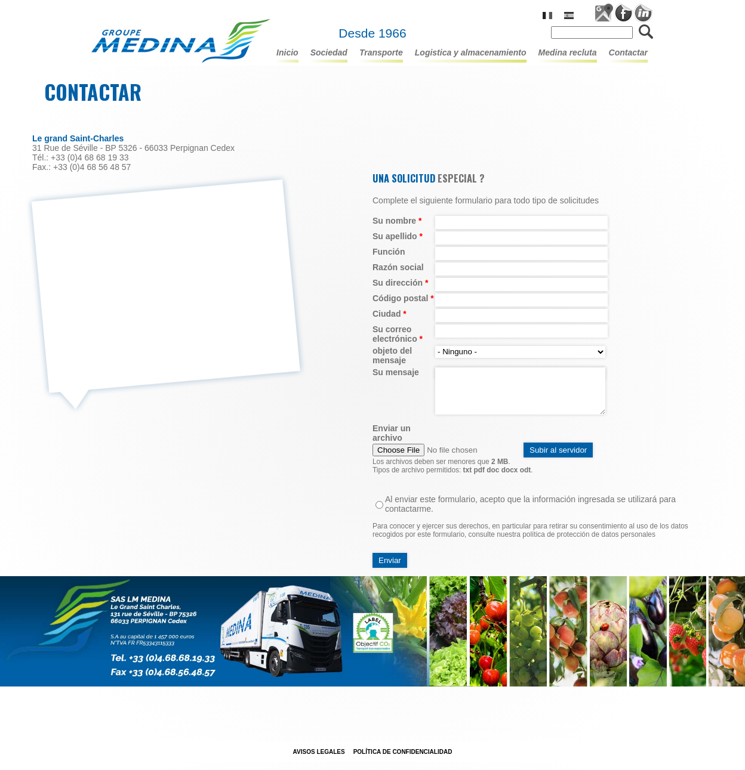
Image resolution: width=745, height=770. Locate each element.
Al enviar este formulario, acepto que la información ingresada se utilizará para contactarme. (530, 504)
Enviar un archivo (391, 433)
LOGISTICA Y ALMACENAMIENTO (471, 52)
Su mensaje (395, 372)
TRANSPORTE (381, 52)
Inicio (287, 52)
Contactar (628, 52)
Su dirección (400, 282)
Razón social (398, 267)
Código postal (403, 298)
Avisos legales (319, 752)
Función (388, 251)
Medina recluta (567, 52)
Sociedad (328, 52)
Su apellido (397, 236)
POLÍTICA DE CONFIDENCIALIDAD (402, 752)
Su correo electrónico (397, 334)
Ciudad (389, 313)
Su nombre (396, 220)
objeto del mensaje (392, 355)
